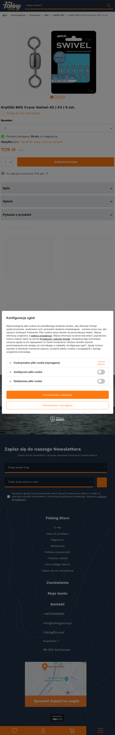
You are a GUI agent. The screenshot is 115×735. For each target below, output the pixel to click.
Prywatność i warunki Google (55, 339)
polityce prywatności (41, 335)
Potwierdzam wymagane (57, 405)
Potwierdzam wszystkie (57, 394)
